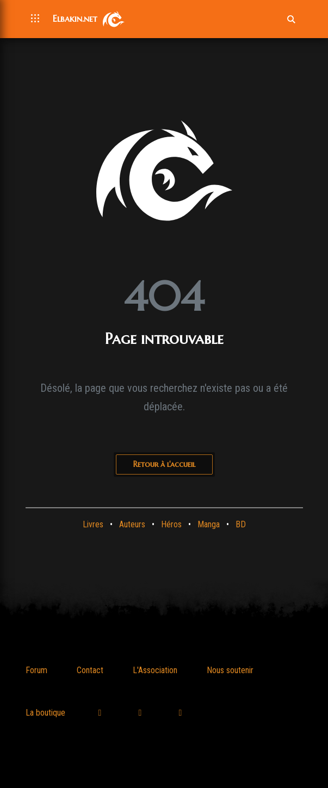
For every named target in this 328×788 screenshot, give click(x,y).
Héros (171, 524)
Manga (208, 524)
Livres (93, 524)
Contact (90, 670)
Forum (36, 670)
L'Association (155, 670)
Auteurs (132, 524)
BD (241, 524)
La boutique (45, 712)
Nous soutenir (230, 670)
